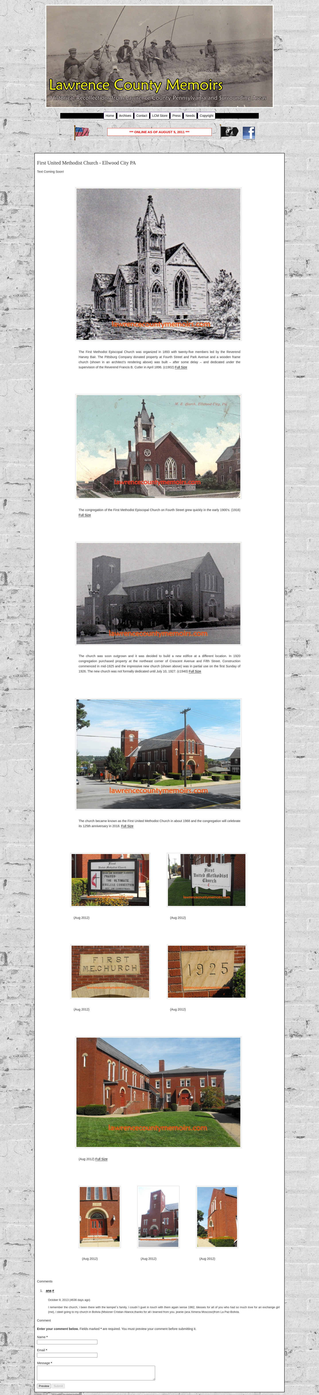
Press (176, 115)
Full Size (181, 367)
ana (48, 1290)
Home (110, 115)
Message (44, 1363)
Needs (190, 115)
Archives (125, 115)
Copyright (207, 115)
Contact (141, 115)
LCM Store (159, 115)
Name (42, 1337)
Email (42, 1350)
